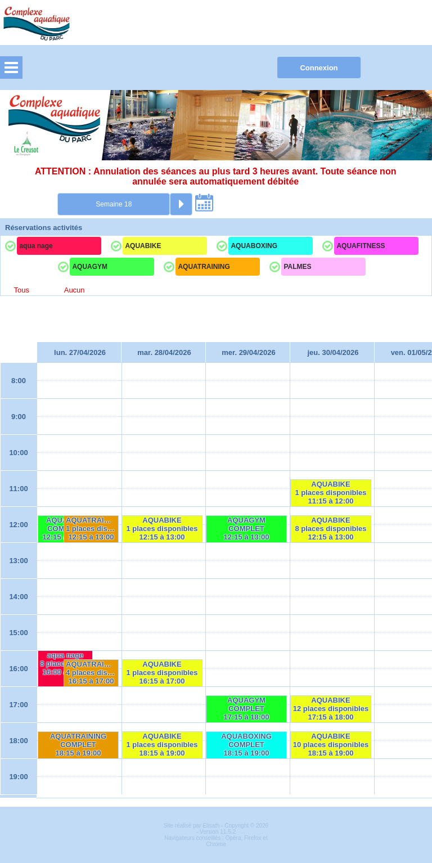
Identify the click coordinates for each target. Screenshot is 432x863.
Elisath (211, 825)
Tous (21, 290)
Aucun (74, 290)
